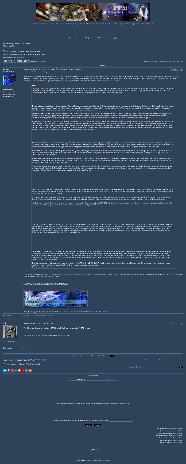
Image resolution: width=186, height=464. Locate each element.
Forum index (10, 51)
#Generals (42, 284)
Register (108, 24)
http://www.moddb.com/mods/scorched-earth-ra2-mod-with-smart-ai (47, 335)
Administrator (120, 403)
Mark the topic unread (150, 61)
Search (82, 24)
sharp (89, 420)
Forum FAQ (63, 24)
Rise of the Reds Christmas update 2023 (24, 54)
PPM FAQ (53, 24)
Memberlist (90, 24)
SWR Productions (34, 76)
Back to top (7, 316)
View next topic (178, 61)
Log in (149, 24)
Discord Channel (93, 274)
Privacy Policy (73, 24)
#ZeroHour (50, 284)
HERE (115, 38)
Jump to (131, 367)
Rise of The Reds (61, 76)
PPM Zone (20, 51)
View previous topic (165, 61)
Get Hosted (44, 24)
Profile (115, 24)
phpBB (92, 450)
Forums (73, 274)
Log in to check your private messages (132, 24)
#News (35, 284)
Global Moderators (18, 57)
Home (37, 24)
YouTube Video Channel (111, 274)
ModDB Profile (81, 274)
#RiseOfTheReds (61, 284)
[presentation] (23, 412)
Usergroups (100, 24)
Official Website (64, 274)
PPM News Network (33, 51)
